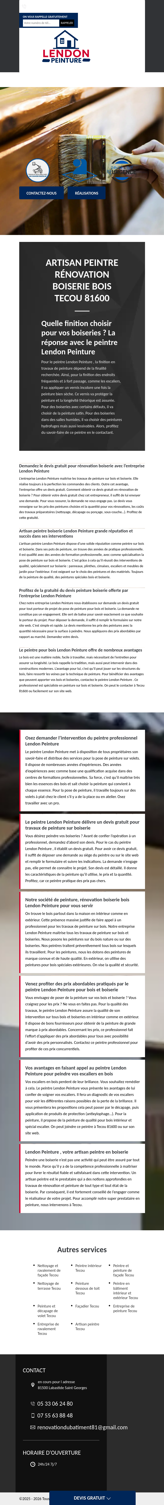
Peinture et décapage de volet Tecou (48, 1311)
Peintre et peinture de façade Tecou (123, 1270)
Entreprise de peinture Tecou (125, 1308)
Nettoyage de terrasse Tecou (49, 1285)
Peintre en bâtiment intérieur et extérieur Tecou (125, 1290)
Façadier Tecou (87, 1306)
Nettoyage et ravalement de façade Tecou (49, 1270)
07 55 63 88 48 (64, 6)
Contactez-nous (42, 193)
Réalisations (86, 193)
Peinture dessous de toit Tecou (87, 1288)
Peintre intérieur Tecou (88, 1268)
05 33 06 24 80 (34, 6)
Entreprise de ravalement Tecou (48, 1329)
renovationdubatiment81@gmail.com (110, 6)
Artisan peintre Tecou (87, 1326)
